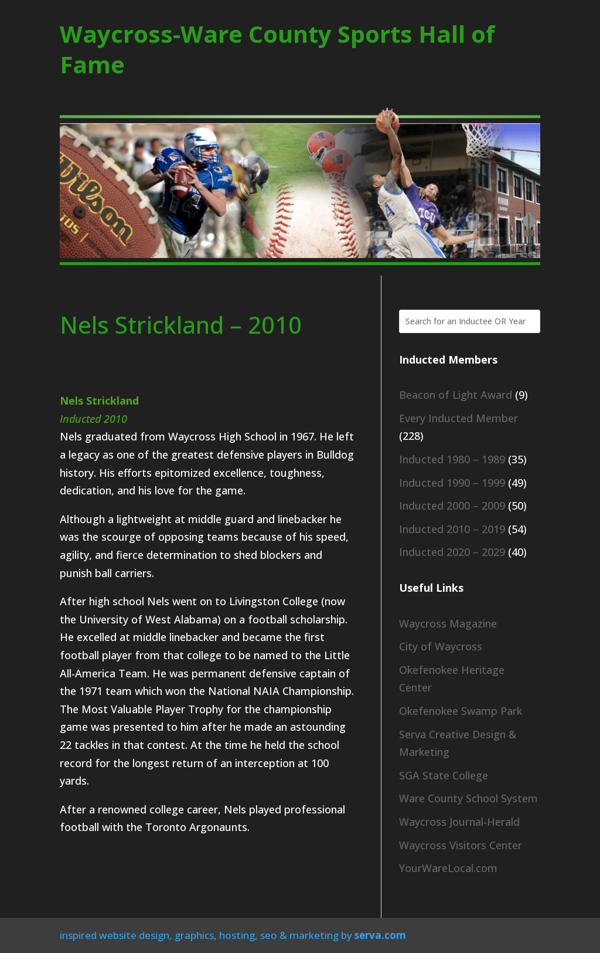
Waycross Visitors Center (460, 845)
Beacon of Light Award (455, 395)
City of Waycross (440, 646)
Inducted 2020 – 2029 (452, 552)
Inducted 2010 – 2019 (452, 529)
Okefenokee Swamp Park (460, 711)
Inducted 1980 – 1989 (452, 459)
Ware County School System (468, 798)
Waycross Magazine (448, 623)
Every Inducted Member (458, 418)
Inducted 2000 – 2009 (452, 505)
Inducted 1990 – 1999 (452, 483)
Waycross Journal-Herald (459, 822)
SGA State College (443, 775)
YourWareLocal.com (448, 868)
